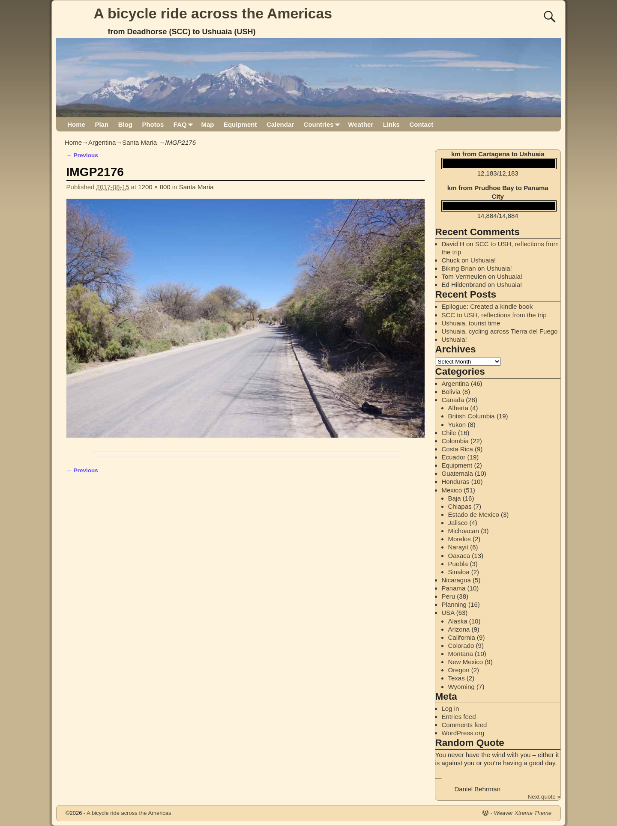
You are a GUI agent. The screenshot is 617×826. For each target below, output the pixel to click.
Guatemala (457, 473)
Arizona (459, 629)
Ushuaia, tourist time (471, 323)
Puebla (458, 563)
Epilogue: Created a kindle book (487, 306)
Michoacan (463, 530)
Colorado (461, 645)
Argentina (102, 142)
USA (448, 612)
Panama (454, 588)
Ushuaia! (483, 260)
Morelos (459, 539)
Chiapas (460, 506)
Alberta (458, 408)
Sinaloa (459, 572)
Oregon (459, 670)
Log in (450, 708)
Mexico (452, 490)
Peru (448, 596)
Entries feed (459, 716)
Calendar (280, 124)
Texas (456, 678)
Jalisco (458, 522)
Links (391, 124)
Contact (421, 124)
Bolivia (451, 391)
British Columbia (471, 416)
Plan (101, 124)
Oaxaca (459, 555)
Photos (153, 124)
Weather (360, 124)
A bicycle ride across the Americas (213, 13)
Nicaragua (456, 580)
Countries (324, 124)
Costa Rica (457, 449)
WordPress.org (463, 733)
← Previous (82, 155)
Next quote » (543, 796)
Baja (454, 498)
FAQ (185, 124)
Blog (125, 124)
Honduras (456, 481)
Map (207, 124)
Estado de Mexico (473, 514)
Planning (454, 604)
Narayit (458, 547)
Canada (453, 399)
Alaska (457, 621)
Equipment (240, 124)
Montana (460, 653)
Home (76, 124)
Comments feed (464, 724)
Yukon (457, 424)
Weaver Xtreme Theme (522, 813)
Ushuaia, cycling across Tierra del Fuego (500, 331)
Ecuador (454, 457)
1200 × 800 (154, 187)
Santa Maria (139, 142)
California (461, 637)
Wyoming (461, 686)
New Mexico (465, 661)
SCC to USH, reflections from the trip (494, 315)
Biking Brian (459, 268)
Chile (449, 432)
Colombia (455, 440)
